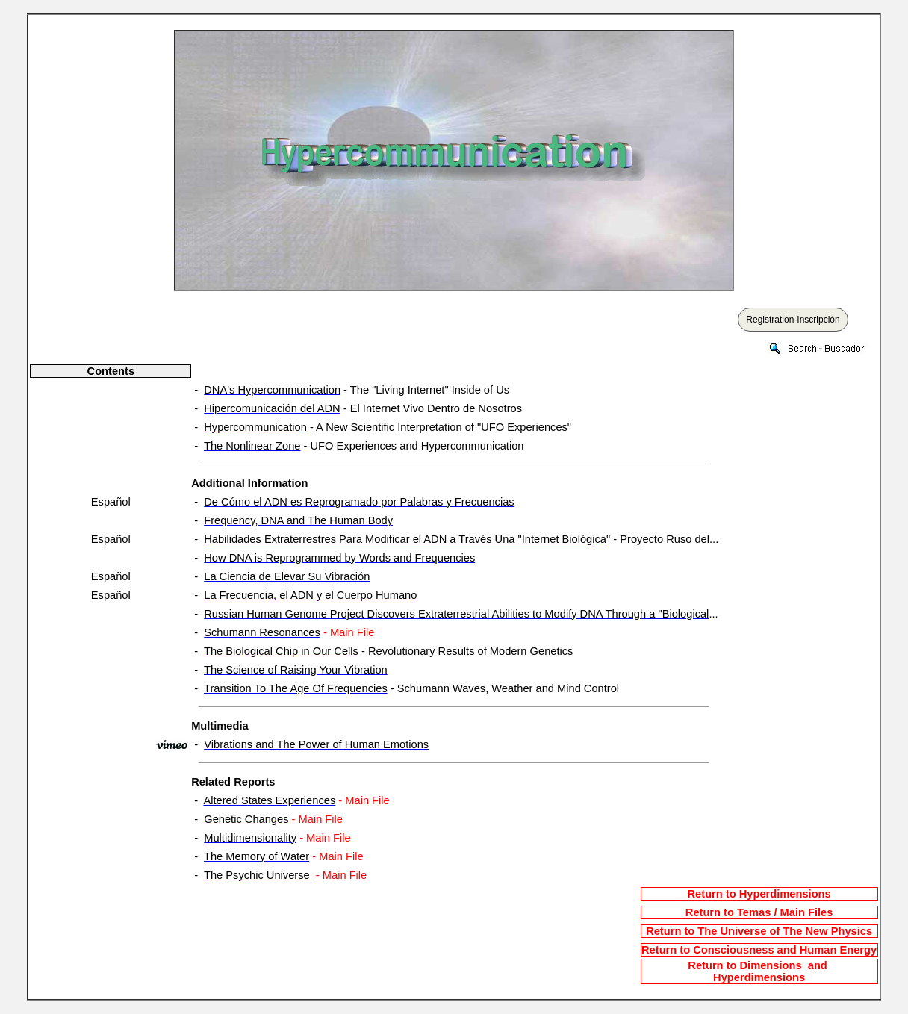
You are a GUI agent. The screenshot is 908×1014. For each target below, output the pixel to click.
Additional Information (249, 483)
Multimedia (220, 726)
